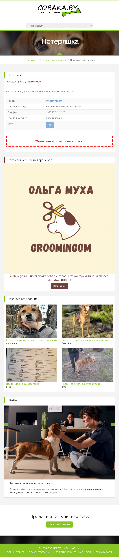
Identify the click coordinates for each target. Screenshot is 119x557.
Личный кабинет (15, 552)
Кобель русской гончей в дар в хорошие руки (86, 340)
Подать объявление (40, 552)
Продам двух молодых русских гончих (82, 384)
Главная (30, 59)
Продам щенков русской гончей (23, 384)
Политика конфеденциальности (73, 552)
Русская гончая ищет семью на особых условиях (31, 340)
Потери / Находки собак (52, 59)
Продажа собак (104, 552)
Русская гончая (54, 100)
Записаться (59, 285)
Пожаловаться (33, 81)
